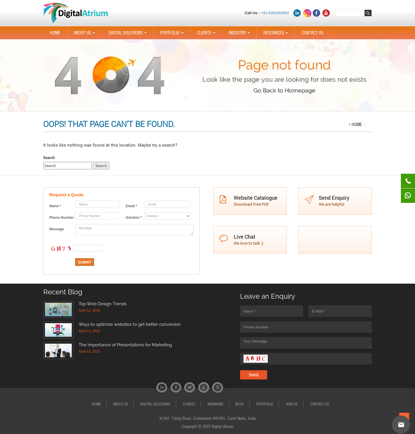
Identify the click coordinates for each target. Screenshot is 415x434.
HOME (55, 32)
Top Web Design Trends (103, 303)
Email (131, 206)
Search (49, 157)
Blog (239, 404)
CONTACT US (312, 32)
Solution (134, 218)
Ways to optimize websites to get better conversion (130, 324)
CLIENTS (207, 34)
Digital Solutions (129, 34)
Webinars (215, 404)
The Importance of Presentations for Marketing (125, 344)
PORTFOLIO (173, 34)
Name (55, 206)
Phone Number (61, 218)
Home (357, 124)
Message (56, 229)
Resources (276, 34)
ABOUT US (85, 34)
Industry (240, 34)
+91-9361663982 (275, 13)
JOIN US (292, 404)
